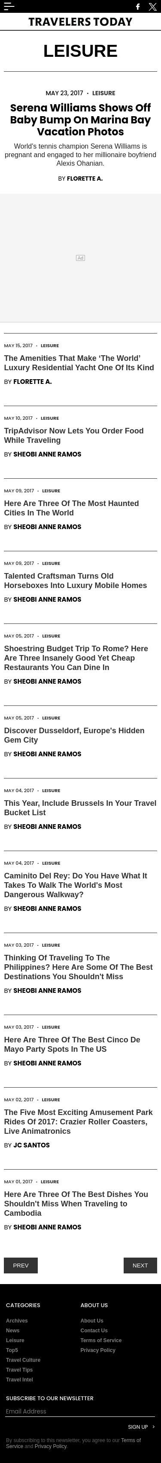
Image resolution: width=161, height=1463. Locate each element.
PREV (20, 1265)
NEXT (140, 1265)
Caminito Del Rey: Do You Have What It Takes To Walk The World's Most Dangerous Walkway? (75, 885)
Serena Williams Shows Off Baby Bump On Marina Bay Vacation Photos (80, 120)
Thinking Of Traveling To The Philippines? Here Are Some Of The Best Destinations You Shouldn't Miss (78, 967)
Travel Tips (19, 1370)
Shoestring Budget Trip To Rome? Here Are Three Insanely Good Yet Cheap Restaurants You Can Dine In (76, 658)
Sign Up (138, 1427)
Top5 (12, 1350)
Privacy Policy (98, 1350)
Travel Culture (23, 1360)
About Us (92, 1321)
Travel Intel (19, 1380)
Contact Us (94, 1331)
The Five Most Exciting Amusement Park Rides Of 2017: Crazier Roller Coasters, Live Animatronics (78, 1121)
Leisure (103, 93)
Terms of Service (101, 1340)
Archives (17, 1321)
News (12, 1331)
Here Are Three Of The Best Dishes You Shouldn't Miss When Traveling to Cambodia (76, 1203)
